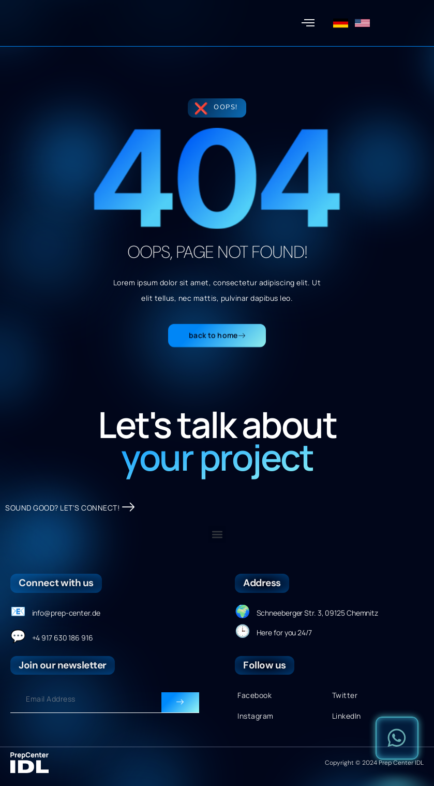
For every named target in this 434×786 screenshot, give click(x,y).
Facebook (254, 696)
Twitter (345, 696)
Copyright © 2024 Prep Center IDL (374, 763)
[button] (308, 23)
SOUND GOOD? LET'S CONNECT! (70, 508)
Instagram (255, 716)
